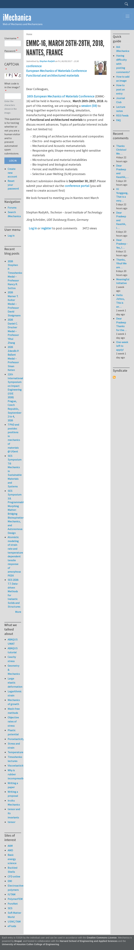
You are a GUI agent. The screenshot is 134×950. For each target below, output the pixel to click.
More (18, 612)
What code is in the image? (12, 85)
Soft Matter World (14, 915)
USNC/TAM (14, 921)
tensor (11, 822)
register (46, 228)
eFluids (12, 926)
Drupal (18, 941)
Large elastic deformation (14, 682)
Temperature (14, 752)
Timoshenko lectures (14, 759)
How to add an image (122, 78)
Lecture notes (120, 109)
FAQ (118, 120)
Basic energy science (12, 859)
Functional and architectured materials (52, 75)
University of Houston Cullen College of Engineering (30, 944)
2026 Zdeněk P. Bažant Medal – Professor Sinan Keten (13, 358)
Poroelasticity (14, 739)
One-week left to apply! (122, 346)
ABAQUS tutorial (13, 650)
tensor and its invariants (14, 813)
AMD (10, 850)
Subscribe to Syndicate (114, 377)
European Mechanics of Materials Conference (56, 71)
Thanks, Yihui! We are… (121, 263)
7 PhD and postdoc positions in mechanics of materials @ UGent (14, 438)
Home (29, 34)
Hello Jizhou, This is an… (120, 300)
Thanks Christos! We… (121, 149)
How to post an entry (120, 89)
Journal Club (120, 100)
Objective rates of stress (13, 721)
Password (9, 51)
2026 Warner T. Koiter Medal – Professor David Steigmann (14, 304)
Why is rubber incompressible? (14, 774)
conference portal (77, 186)
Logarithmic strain (14, 693)
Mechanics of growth (14, 702)
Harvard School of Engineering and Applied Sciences (89, 941)
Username (10, 38)
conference (34, 66)
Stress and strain (14, 745)
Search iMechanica (14, 214)
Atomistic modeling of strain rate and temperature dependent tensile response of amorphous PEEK (15, 556)
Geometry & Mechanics (14, 670)
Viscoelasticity (14, 765)
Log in (33, 228)
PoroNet (13, 903)
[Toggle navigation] (127, 16)
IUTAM (11, 894)
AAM (10, 846)
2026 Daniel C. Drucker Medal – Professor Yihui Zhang (13, 331)
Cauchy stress (12, 659)
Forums (12, 207)
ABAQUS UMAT (13, 641)
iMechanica (17, 17)
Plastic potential (13, 732)
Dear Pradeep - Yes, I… (122, 243)
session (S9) (89, 106)
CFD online (14, 876)
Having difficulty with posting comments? (123, 64)
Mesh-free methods (14, 711)
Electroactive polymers (14, 887)
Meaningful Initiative (122, 281)
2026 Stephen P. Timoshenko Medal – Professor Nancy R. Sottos (15, 274)
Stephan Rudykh (47, 61)
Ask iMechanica (122, 49)
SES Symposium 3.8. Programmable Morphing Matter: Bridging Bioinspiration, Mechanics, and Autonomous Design (16, 512)
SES (10, 908)
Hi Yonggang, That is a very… (122, 194)
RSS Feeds (122, 115)
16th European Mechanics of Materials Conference (60, 96)
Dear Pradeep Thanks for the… (121, 324)
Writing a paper (13, 785)
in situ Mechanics (14, 802)
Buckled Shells (12, 870)
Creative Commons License (102, 937)
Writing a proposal (13, 794)
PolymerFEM (14, 899)
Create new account (12, 172)
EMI (10, 881)
